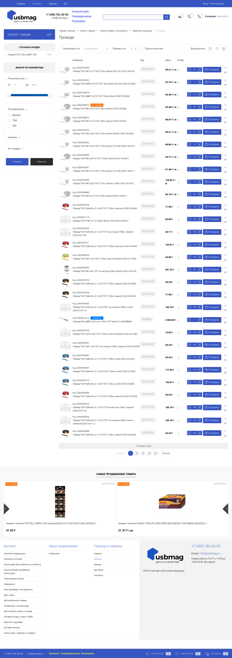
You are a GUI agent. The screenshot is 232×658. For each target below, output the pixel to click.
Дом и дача (9, 595)
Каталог (37, 3)
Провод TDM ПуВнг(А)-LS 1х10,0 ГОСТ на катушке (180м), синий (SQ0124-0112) (103, 309)
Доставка (98, 570)
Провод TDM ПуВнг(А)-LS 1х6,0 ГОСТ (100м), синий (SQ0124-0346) (103, 384)
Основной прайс (80, 11)
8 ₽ (179, 530)
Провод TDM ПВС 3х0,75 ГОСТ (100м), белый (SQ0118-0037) (101, 158)
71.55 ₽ (169, 206)
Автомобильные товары (15, 600)
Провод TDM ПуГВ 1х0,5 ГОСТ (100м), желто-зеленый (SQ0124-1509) (105, 334)
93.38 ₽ (170, 107)
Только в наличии (154, 48)
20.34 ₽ (169, 357)
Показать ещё (143, 446)
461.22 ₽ (169, 269)
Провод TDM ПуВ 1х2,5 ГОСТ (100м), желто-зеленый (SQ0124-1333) (104, 258)
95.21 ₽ (170, 131)
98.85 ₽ (170, 144)
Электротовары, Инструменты (18, 589)
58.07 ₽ (170, 119)
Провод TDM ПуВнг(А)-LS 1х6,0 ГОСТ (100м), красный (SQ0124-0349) (105, 246)
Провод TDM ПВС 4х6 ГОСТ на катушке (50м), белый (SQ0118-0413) (104, 271)
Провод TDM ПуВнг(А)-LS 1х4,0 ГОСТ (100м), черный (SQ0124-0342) (104, 296)
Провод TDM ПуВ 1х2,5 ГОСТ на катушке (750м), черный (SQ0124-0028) (106, 346)
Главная (20, 3)
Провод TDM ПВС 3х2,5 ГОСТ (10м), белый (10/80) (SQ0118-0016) (103, 183)
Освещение (9, 584)
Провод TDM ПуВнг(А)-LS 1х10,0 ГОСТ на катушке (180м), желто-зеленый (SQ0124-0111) (103, 422)
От (9, 85)
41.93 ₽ (11, 530)
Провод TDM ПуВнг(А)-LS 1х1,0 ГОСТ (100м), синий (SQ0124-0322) (103, 359)
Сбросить (41, 161)
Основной (54, 653)
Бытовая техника (12, 627)
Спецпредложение (81, 16)
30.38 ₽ (170, 94)
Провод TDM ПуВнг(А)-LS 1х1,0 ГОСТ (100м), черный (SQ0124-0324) (104, 434)
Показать (17, 161)
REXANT (16, 115)
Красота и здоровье (13, 622)
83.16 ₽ (170, 194)
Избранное (54, 553)
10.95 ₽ (169, 332)
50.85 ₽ (169, 219)
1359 (49, 54)
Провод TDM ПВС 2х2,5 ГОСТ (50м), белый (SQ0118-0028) (100, 108)
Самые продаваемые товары (116, 474)
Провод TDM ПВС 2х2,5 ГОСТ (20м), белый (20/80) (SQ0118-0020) (103, 133)
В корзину (212, 69)
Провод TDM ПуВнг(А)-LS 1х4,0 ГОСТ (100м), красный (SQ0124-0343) (105, 208)
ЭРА (14, 126)
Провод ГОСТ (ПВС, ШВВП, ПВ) (22, 54)
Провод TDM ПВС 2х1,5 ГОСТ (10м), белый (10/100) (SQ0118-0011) (104, 171)
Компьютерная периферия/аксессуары (17, 571)
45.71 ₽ (170, 156)
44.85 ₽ (169, 257)
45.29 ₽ (169, 282)
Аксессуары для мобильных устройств (22, 564)
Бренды (53, 3)
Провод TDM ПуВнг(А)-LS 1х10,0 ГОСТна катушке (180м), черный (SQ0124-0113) (103, 409)
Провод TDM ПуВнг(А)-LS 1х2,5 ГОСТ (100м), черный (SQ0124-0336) (104, 283)
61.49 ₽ (170, 169)
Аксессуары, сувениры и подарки (20, 633)
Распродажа (78, 21)
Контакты (98, 575)
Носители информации (14, 553)
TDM (14, 120)
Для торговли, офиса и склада (18, 611)
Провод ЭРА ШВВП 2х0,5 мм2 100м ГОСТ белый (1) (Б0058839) (102, 321)
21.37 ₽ (69, 530)
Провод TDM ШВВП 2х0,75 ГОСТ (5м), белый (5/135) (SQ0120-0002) (104, 83)
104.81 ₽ (169, 244)
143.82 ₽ (170, 182)
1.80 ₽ (122, 530)
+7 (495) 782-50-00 (57, 14)
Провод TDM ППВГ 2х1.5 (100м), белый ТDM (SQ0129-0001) (100, 221)
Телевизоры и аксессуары (16, 606)
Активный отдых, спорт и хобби (18, 616)
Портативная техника (14, 578)
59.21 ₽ (170, 69)
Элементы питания (13, 559)
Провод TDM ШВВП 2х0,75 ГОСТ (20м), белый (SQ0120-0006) (101, 96)
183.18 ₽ (169, 307)
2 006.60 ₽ (170, 319)
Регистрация (217, 3)
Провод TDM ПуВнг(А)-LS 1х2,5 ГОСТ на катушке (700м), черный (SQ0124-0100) (103, 233)
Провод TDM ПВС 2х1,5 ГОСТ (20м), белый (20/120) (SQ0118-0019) (104, 71)
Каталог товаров (29, 34)
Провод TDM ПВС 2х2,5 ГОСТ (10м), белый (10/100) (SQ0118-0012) (104, 146)
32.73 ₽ (170, 82)
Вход (205, 3)
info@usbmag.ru (60, 18)
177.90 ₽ (169, 369)
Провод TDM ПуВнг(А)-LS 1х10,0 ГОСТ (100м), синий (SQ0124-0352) (104, 371)
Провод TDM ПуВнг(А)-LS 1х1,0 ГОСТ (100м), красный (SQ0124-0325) (105, 396)
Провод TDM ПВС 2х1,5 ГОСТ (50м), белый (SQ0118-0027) (100, 121)
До (27, 85)
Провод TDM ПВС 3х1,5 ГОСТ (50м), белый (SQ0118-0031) (100, 196)
